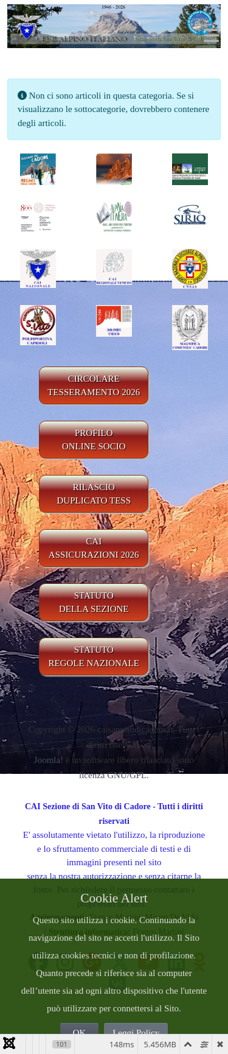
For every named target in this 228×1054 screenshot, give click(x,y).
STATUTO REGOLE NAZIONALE (93, 657)
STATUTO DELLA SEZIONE (94, 602)
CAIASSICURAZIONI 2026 (94, 548)
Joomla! (48, 760)
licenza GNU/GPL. (114, 775)
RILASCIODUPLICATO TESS (94, 494)
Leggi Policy (135, 1033)
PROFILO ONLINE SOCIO (94, 440)
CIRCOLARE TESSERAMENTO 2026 (93, 386)
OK (79, 1033)
